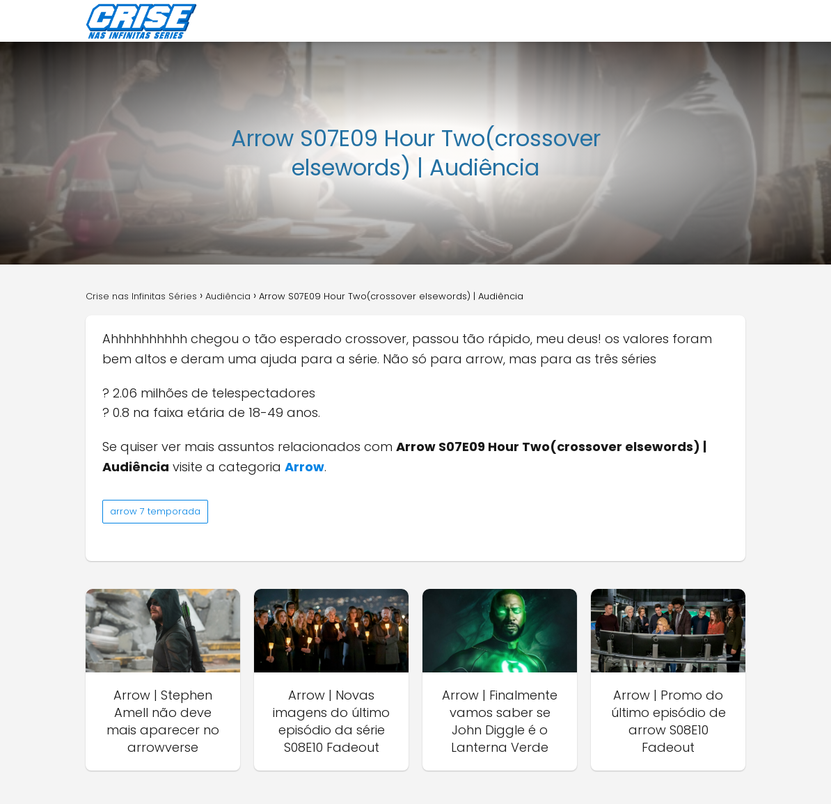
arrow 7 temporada (155, 511)
